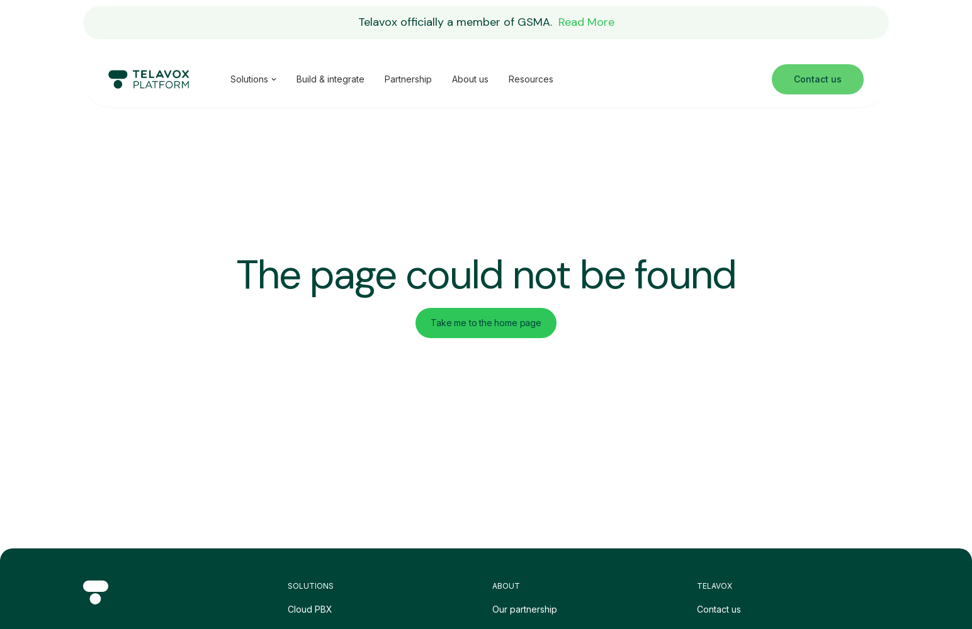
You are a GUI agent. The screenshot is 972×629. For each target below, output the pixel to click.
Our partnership (524, 609)
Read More (586, 22)
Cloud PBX (310, 609)
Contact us (719, 609)
